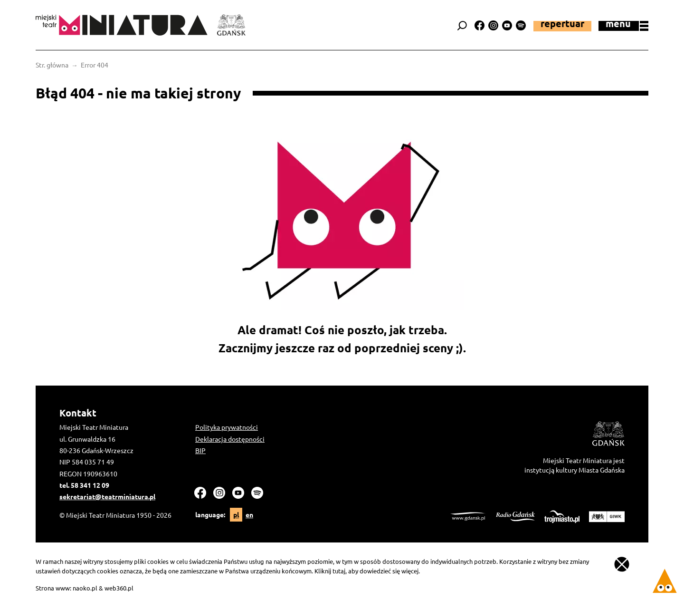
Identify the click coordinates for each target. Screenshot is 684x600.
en (249, 514)
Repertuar (562, 24)
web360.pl (118, 588)
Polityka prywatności (226, 427)
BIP (200, 450)
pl (236, 514)
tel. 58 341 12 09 (84, 485)
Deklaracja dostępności (230, 439)
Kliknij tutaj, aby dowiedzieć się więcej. (367, 571)
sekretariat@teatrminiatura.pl (107, 496)
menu (627, 25)
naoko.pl (85, 588)
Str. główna (52, 64)
